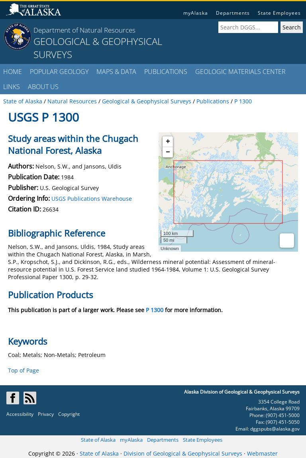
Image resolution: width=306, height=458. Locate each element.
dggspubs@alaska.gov (275, 428)
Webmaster (262, 453)
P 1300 (154, 310)
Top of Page (23, 370)
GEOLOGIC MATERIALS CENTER (240, 71)
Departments (233, 13)
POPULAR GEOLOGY (59, 71)
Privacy (46, 414)
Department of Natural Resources (84, 30)
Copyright (69, 414)
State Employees (279, 13)
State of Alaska (98, 439)
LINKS (11, 86)
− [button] (168, 152)
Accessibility (19, 414)
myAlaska (195, 13)
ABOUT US (43, 86)
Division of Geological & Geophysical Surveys (183, 453)
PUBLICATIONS (165, 71)
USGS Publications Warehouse (91, 198)
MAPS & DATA (116, 71)
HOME (12, 71)
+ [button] (168, 141)
